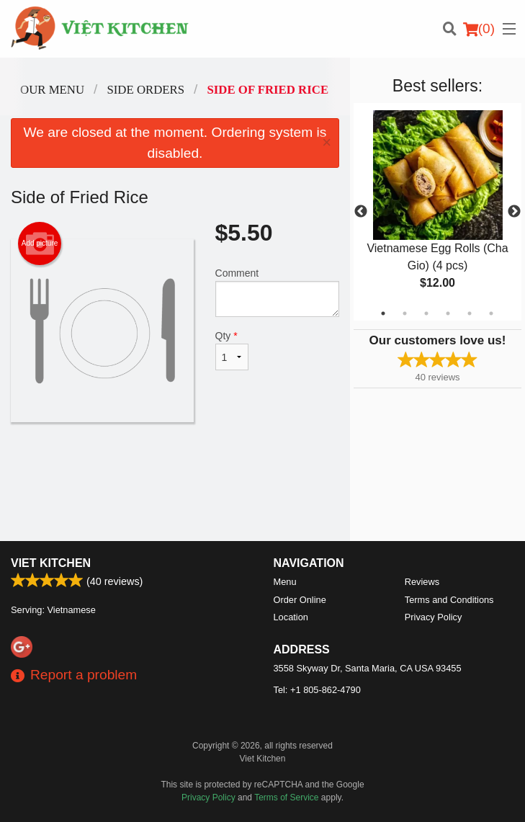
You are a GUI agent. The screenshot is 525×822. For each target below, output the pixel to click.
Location (291, 617)
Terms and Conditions (449, 599)
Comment (277, 292)
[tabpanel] (437, 212)
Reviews (422, 581)
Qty (232, 350)
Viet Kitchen (51, 563)
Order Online (300, 599)
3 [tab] (426, 313)
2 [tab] (405, 313)
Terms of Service (286, 797)
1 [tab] (383, 313)
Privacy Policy (433, 617)
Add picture (40, 243)
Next (514, 212)
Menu (285, 581)
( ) (479, 29)
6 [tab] (491, 313)
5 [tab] (469, 313)
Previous (361, 212)
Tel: (317, 689)
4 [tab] (448, 313)
